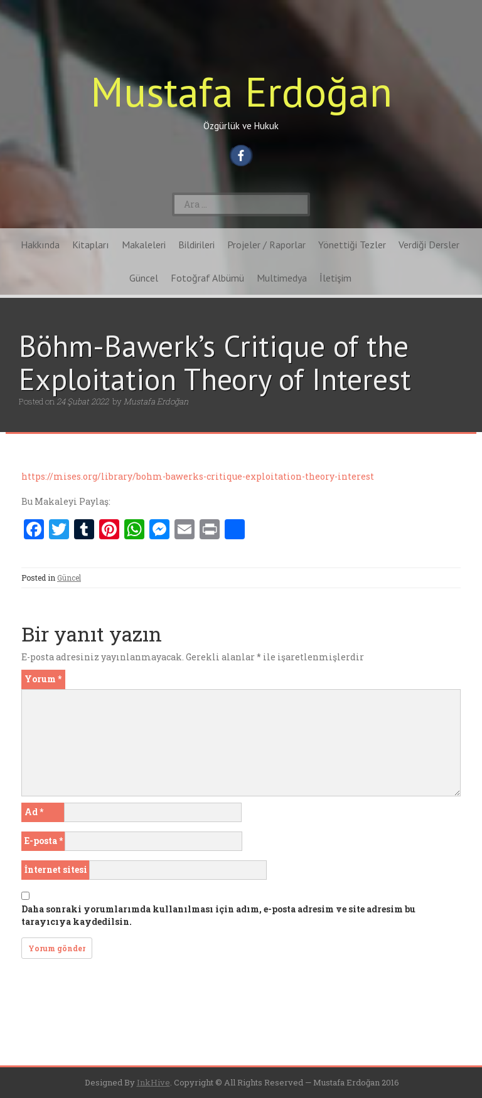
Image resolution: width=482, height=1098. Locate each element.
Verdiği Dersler (429, 244)
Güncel (143, 278)
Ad (33, 812)
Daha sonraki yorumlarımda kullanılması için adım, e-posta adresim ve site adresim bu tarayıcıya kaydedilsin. (218, 915)
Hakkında (40, 244)
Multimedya (282, 278)
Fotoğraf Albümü (207, 278)
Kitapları (90, 244)
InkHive (153, 1082)
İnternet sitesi (55, 869)
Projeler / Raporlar (266, 244)
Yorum (43, 679)
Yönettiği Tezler (352, 244)
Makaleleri (144, 244)
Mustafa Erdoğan (241, 91)
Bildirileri (196, 244)
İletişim (335, 278)
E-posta (43, 841)
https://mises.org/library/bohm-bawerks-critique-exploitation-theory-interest (197, 476)
